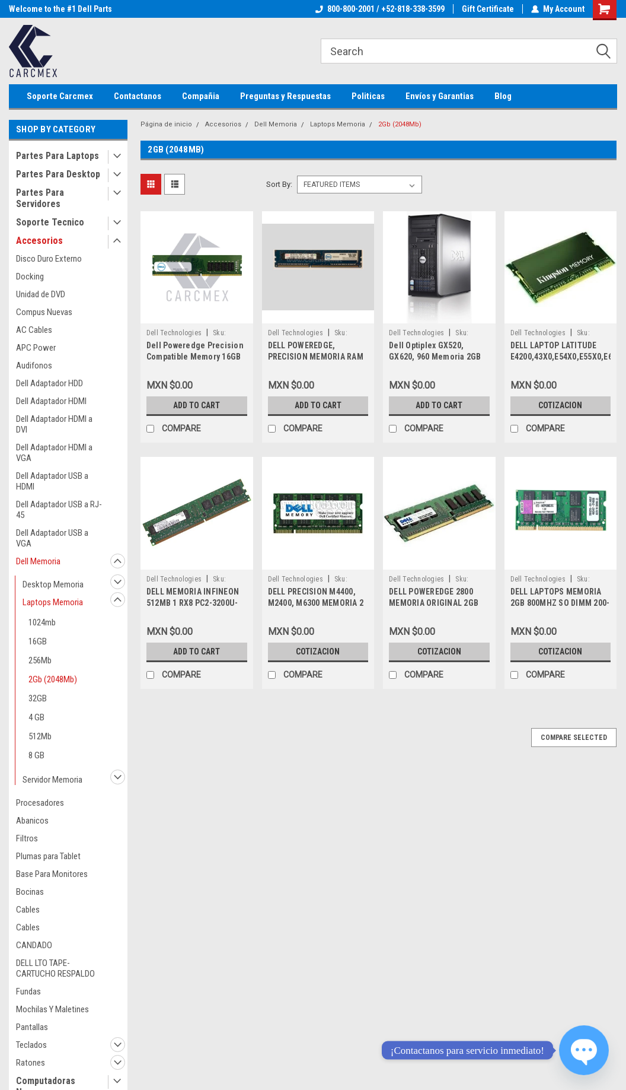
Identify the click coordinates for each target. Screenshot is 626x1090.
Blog (503, 96)
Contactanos (137, 96)
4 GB (36, 717)
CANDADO (34, 945)
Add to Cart (196, 405)
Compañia (200, 96)
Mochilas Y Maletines (52, 1009)
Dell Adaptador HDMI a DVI (54, 424)
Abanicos (32, 820)
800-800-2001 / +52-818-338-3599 (380, 9)
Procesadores (40, 802)
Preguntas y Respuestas (285, 96)
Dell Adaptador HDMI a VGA (54, 452)
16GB (37, 641)
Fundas (28, 991)
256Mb (40, 660)
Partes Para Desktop (58, 174)
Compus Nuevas (44, 312)
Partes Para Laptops (57, 155)
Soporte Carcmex (60, 96)
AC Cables (34, 330)
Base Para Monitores (52, 874)
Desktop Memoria (53, 584)
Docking (30, 276)
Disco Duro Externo (49, 258)
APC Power (36, 347)
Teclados (31, 1045)
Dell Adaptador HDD (49, 383)
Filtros (27, 838)
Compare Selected (574, 737)
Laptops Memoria (53, 602)
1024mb (42, 622)
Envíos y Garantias (439, 96)
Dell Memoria (38, 561)
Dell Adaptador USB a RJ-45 (59, 509)
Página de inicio (166, 124)
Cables (28, 909)
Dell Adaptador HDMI (51, 401)
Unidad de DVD (40, 294)
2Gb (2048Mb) (52, 679)
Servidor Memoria (52, 779)
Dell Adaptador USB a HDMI (52, 481)
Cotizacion (560, 405)
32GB (37, 698)
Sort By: (279, 184)
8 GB (36, 755)
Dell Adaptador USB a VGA (52, 538)
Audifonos (34, 365)
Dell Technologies (174, 333)
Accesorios (39, 240)
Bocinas (30, 891)
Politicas (368, 96)
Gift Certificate (488, 9)
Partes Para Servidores (40, 198)
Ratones (30, 1062)
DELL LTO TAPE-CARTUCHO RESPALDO (55, 968)
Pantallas (32, 1027)
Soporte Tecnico (50, 222)
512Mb (40, 736)
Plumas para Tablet (48, 856)
